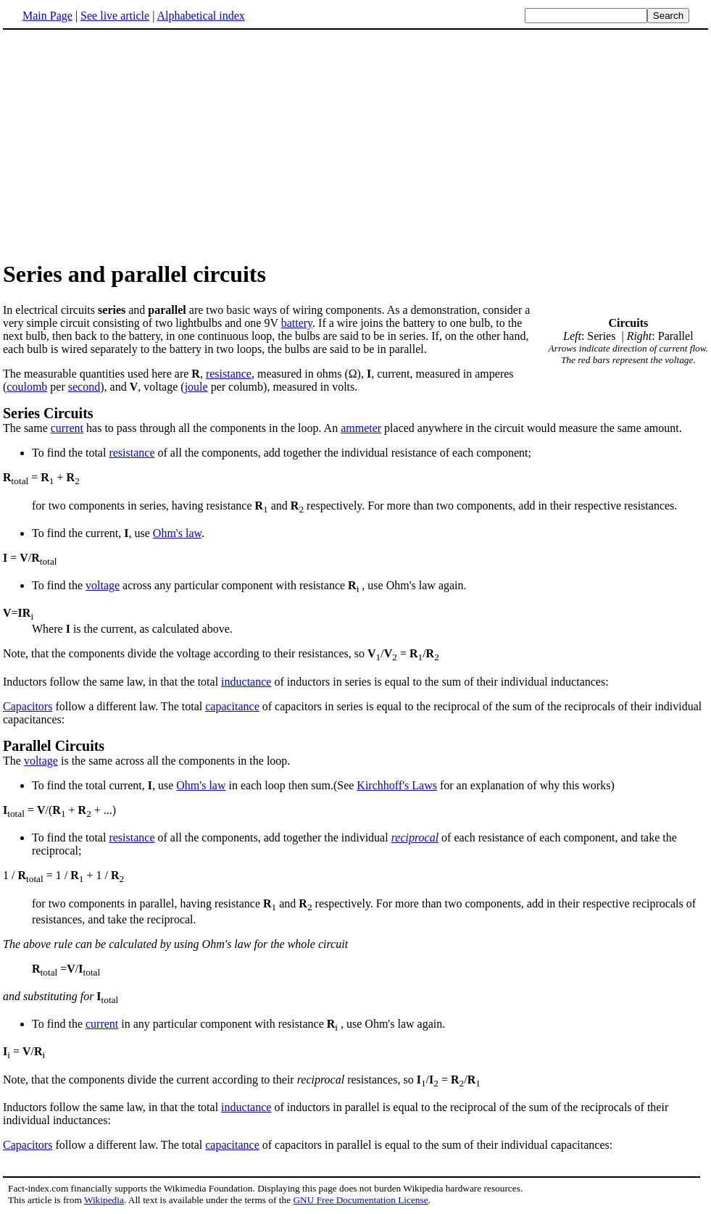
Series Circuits (48, 413)
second (84, 387)
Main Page (47, 15)
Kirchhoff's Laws (397, 785)
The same (27, 428)
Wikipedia (104, 1199)
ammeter (361, 428)
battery (296, 323)
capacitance (232, 706)
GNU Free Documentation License (360, 1199)
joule (196, 387)
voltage (103, 585)
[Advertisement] (124, 144)
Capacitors (27, 706)
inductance (246, 681)
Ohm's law (177, 533)
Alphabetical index (200, 15)
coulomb (27, 387)
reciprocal (414, 837)
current (67, 428)
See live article (114, 15)
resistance (228, 373)
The (355, 752)
